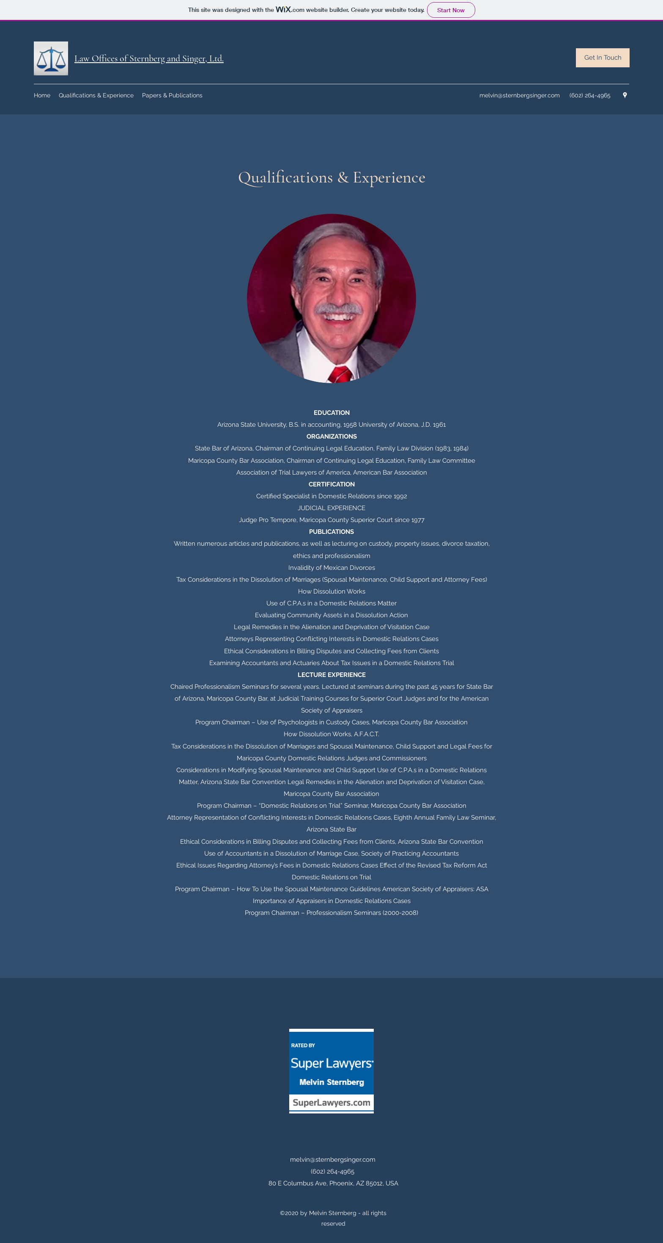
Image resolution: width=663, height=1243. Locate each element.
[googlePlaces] (625, 95)
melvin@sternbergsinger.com (519, 95)
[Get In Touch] (603, 57)
